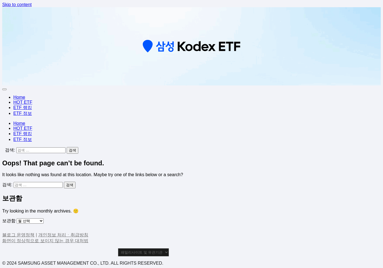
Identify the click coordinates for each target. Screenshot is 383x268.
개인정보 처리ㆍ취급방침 (63, 234)
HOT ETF (22, 102)
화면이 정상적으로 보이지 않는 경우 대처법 (45, 240)
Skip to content (17, 4)
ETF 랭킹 (22, 107)
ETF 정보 (22, 113)
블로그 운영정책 (18, 234)
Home (19, 97)
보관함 (9, 220)
